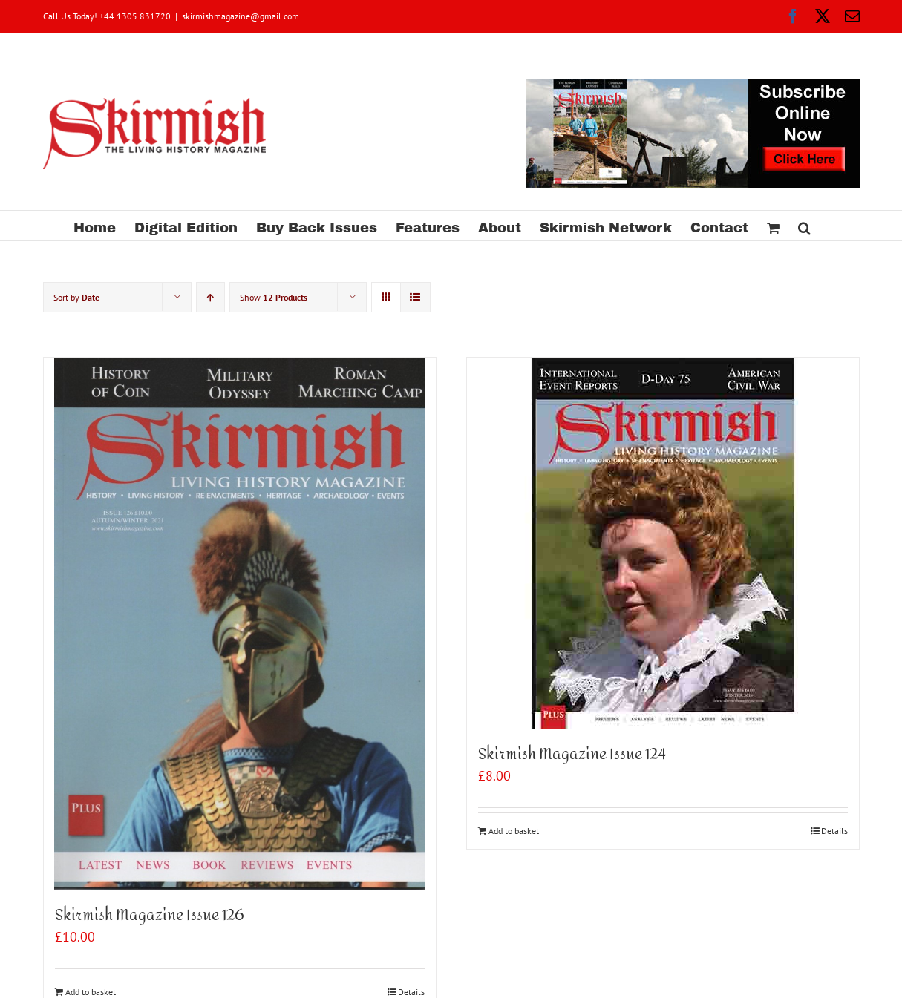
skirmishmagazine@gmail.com (240, 16)
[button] (804, 225)
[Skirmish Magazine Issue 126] (240, 624)
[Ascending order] (210, 297)
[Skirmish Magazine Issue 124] (663, 543)
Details (834, 830)
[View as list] (415, 297)
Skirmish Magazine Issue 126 (149, 915)
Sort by (76, 297)
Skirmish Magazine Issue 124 (572, 754)
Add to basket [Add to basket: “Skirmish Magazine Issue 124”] (513, 830)
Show (273, 297)
